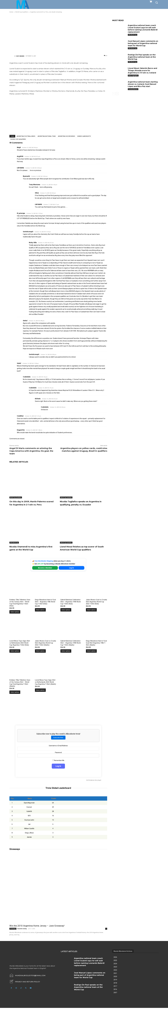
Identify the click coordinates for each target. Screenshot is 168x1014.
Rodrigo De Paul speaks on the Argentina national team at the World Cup (142, 57)
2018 (115, 989)
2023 (115, 973)
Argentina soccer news (66, 136)
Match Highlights (133, 75)
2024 (115, 970)
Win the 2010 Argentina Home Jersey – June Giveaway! (36, 932)
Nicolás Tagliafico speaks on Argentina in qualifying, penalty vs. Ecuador (82, 504)
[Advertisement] (58, 34)
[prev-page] (113, 93)
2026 (115, 963)
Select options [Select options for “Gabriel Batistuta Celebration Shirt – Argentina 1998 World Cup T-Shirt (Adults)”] (66, 657)
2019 (115, 986)
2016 (115, 995)
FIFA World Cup (14, 545)
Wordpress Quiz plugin (94, 786)
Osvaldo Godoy (22, 935)
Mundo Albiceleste (84, 136)
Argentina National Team (47, 136)
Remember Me (58, 766)
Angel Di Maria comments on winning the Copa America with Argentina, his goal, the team (31, 451)
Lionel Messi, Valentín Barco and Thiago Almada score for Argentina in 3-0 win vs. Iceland (143, 70)
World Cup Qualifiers (18, 139)
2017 (115, 992)
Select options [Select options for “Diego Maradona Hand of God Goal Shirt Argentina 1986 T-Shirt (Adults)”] (91, 657)
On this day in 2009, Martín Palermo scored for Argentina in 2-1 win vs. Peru (32, 504)
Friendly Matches (133, 89)
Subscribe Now (58, 744)
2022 (115, 976)
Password (58, 758)
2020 (115, 982)
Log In (71, 574)
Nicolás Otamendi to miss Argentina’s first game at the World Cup (32, 552)
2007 (115, 999)
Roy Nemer (20, 56)
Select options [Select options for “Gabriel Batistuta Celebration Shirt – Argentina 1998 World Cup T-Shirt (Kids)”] (66, 616)
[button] (156, 2)
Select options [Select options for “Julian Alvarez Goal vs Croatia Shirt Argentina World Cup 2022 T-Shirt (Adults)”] (40, 657)
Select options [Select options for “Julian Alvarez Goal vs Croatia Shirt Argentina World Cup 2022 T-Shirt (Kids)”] (91, 616)
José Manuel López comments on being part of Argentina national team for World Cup (142, 43)
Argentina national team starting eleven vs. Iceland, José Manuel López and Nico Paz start (143, 84)
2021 (115, 979)
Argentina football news (26, 136)
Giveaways (13, 935)
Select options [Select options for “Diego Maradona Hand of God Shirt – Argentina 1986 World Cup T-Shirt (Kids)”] (40, 616)
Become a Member (45, 574)
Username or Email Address (58, 752)
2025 (115, 966)
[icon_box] (24, 988)
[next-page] (117, 93)
